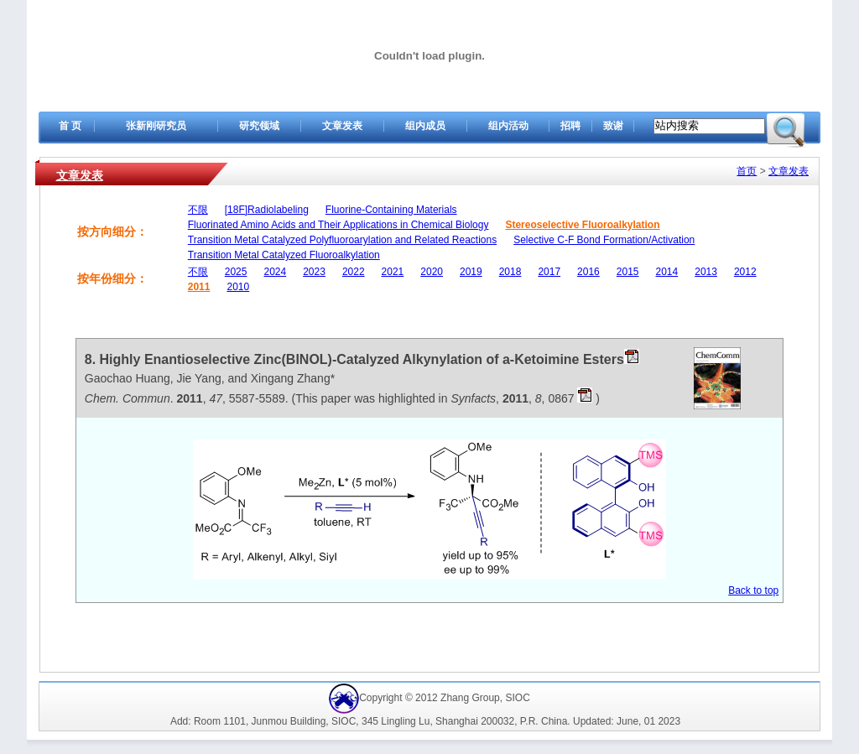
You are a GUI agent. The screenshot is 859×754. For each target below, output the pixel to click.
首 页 (70, 126)
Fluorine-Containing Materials (391, 210)
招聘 (570, 126)
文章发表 (342, 126)
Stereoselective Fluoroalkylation (582, 225)
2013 (706, 272)
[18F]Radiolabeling (267, 210)
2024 (274, 272)
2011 (199, 287)
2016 (588, 272)
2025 (236, 272)
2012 (745, 272)
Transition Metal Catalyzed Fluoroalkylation (284, 255)
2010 (237, 287)
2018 (510, 272)
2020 (431, 272)
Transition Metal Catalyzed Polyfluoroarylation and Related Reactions (342, 240)
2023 (314, 272)
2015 (628, 272)
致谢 (613, 126)
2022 (353, 272)
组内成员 (425, 126)
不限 (198, 210)
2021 (393, 272)
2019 (471, 272)
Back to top (753, 590)
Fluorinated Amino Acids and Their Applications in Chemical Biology (338, 225)
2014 (667, 272)
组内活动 (508, 126)
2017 (549, 272)
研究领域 (259, 126)
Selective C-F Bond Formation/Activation (604, 240)
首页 (747, 171)
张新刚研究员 (156, 126)
